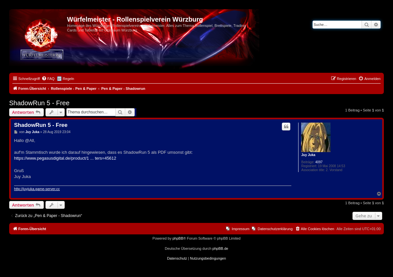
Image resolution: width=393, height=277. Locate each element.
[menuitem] (48, 79)
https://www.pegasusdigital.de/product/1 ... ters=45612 (65, 158)
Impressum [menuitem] (240, 229)
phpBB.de (220, 248)
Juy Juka (308, 155)
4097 (318, 162)
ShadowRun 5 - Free (39, 103)
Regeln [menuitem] (68, 79)
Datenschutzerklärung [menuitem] (275, 229)
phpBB (177, 238)
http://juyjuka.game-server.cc (37, 189)
